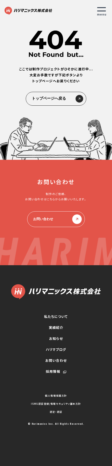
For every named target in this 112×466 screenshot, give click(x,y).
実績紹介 (56, 327)
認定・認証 (56, 412)
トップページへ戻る (56, 98)
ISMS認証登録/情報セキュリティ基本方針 (56, 404)
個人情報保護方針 (56, 395)
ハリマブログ (56, 349)
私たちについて (56, 316)
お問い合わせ (56, 219)
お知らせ (56, 338)
